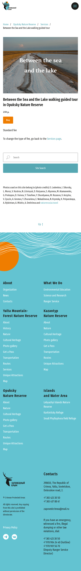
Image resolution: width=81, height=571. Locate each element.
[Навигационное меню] (75, 6)
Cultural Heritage (12, 340)
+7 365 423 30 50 (52, 497)
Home (5, 24)
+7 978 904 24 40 (52, 542)
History (7, 328)
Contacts (7, 301)
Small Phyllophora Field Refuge (60, 418)
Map (5, 381)
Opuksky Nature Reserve (24, 24)
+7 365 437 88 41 (52, 501)
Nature (6, 334)
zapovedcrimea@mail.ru (56, 509)
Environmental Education (57, 289)
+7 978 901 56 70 (52, 546)
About (6, 322)
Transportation (11, 357)
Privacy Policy (10, 527)
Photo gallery (10, 346)
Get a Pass (8, 352)
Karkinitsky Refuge (53, 412)
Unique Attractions (13, 375)
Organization (10, 289)
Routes (6, 363)
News (6, 295)
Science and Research (55, 295)
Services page (54, 138)
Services (44, 24)
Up (40, 224)
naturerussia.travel (49, 202)
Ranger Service (51, 301)
